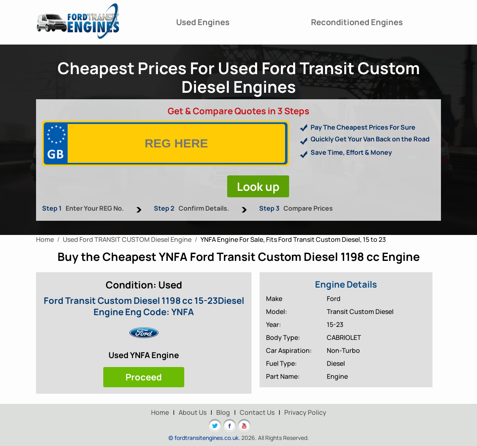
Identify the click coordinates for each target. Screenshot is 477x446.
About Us (193, 412)
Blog (223, 412)
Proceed (144, 377)
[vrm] (176, 143)
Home (160, 412)
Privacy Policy (305, 412)
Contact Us (257, 412)
